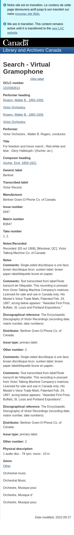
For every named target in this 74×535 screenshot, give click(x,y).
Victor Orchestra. (14, 107)
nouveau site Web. (27, 13)
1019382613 (11, 88)
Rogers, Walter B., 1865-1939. (23, 100)
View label (37, 79)
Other (7, 466)
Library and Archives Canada (32, 50)
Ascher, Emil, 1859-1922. (20, 163)
